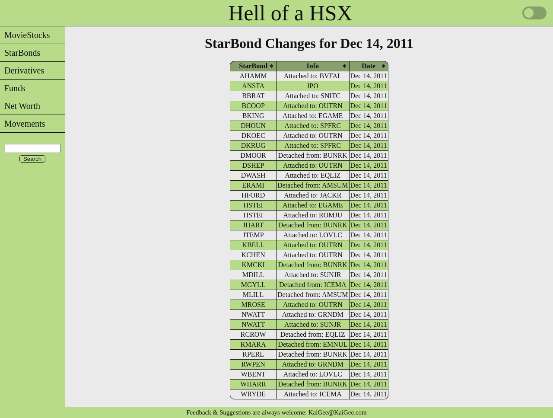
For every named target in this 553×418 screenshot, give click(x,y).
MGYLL (253, 284)
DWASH (253, 175)
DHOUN (253, 125)
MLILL (253, 294)
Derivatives (22, 70)
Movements (22, 123)
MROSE (253, 304)
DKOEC (253, 135)
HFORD (253, 195)
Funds (12, 88)
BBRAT (253, 95)
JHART (253, 225)
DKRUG (253, 145)
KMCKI (253, 264)
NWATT (253, 314)
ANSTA (253, 85)
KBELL (253, 245)
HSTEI (253, 205)
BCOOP (253, 105)
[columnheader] (253, 66)
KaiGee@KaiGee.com (337, 412)
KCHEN (253, 254)
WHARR (253, 384)
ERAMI (253, 185)
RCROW (253, 334)
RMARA (253, 344)
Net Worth (20, 106)
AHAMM (253, 76)
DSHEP (253, 165)
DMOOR (253, 155)
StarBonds (20, 52)
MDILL (253, 274)
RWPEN (253, 364)
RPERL (253, 354)
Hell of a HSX (290, 13)
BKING (253, 115)
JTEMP (253, 235)
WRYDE (253, 394)
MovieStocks (25, 35)
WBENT (253, 374)
